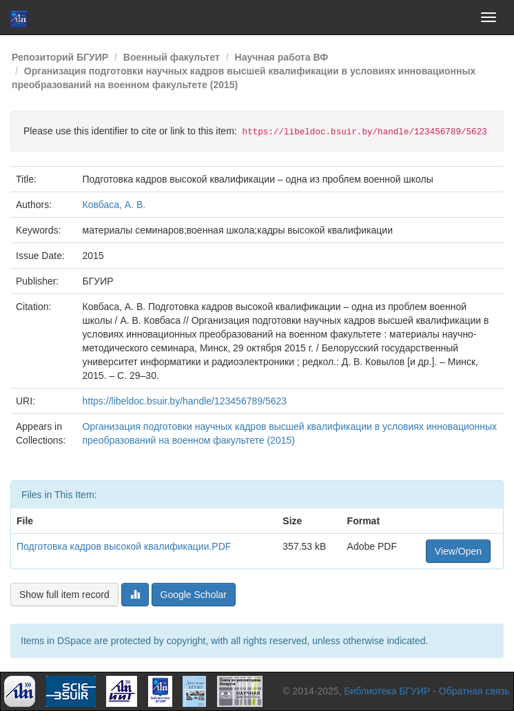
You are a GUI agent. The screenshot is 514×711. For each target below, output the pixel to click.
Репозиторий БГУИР (60, 57)
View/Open (458, 551)
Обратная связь (474, 691)
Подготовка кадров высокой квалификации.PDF (124, 546)
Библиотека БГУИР (387, 691)
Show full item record (64, 594)
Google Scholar (194, 594)
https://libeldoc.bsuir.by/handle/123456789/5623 (185, 400)
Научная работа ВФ (282, 57)
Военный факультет (171, 57)
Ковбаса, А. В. (114, 204)
